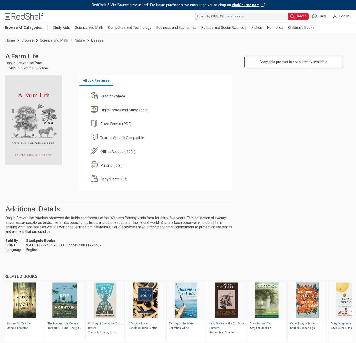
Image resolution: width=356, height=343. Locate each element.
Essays (97, 40)
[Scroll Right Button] (351, 311)
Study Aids (61, 27)
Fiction (256, 27)
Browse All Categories (23, 27)
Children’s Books (301, 27)
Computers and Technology (129, 27)
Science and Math (89, 27)
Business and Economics (176, 27)
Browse (27, 40)
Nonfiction (275, 27)
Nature (79, 40)
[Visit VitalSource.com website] (178, 5)
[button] (157, 96)
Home (10, 40)
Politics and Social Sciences (223, 27)
